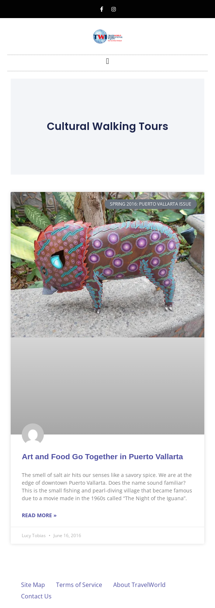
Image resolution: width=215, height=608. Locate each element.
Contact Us (36, 596)
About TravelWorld (139, 585)
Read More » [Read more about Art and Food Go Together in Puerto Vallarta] (39, 515)
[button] (107, 61)
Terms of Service (79, 585)
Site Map (33, 585)
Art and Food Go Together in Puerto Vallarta (102, 456)
